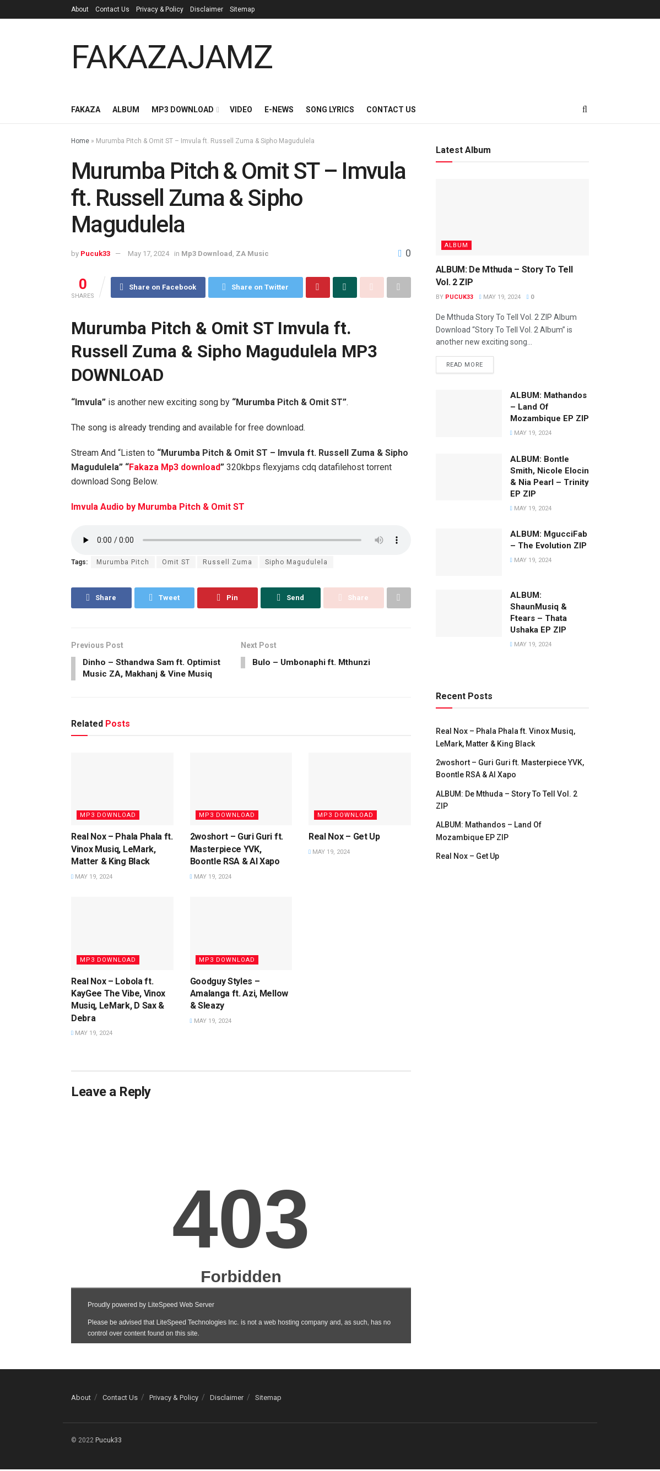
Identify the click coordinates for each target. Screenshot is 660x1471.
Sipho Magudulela (296, 562)
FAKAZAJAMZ (172, 57)
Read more (464, 365)
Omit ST (176, 562)
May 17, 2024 (148, 253)
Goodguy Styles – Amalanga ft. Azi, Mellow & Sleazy (239, 995)
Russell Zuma (227, 562)
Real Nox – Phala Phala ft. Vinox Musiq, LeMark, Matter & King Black (122, 850)
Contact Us (112, 9)
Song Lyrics (330, 109)
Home (80, 141)
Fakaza (85, 109)
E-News (279, 109)
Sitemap (242, 9)
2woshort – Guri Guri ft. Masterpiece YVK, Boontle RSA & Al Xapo (236, 850)
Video (241, 109)
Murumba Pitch (122, 562)
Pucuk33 (95, 253)
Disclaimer (206, 9)
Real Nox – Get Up (344, 838)
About (80, 9)
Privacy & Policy (159, 9)
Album (125, 109)
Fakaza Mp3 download (174, 467)
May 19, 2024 (91, 878)
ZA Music (252, 253)
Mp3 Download (183, 109)
